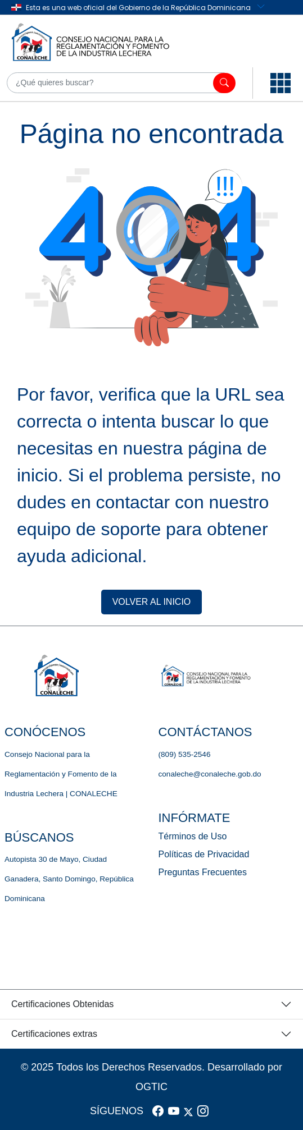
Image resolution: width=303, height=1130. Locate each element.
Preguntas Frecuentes (203, 872)
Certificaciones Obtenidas (62, 1004)
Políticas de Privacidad (204, 854)
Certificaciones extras (54, 1034)
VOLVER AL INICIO (151, 602)
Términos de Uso (193, 836)
